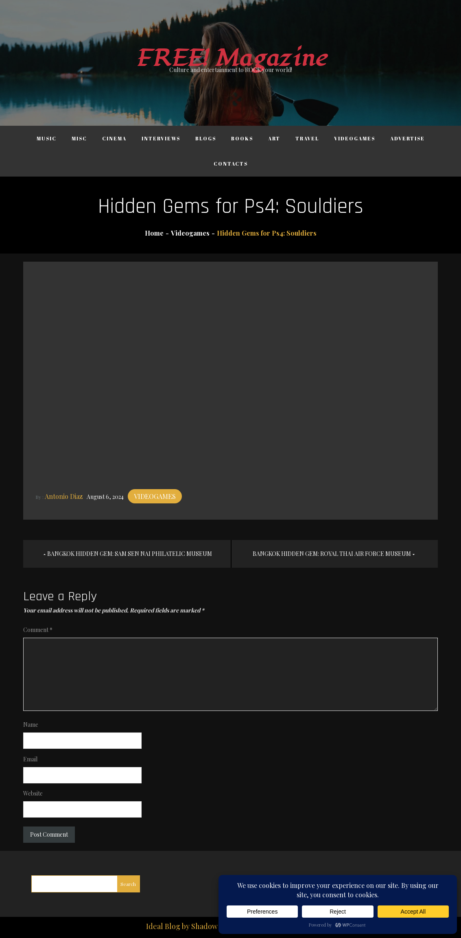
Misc (79, 138)
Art (274, 138)
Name (30, 724)
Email (30, 759)
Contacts (231, 163)
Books (242, 138)
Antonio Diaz (64, 496)
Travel (307, 138)
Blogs (205, 138)
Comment (37, 630)
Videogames (354, 138)
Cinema (114, 138)
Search (128, 884)
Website (33, 793)
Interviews (161, 138)
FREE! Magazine (230, 58)
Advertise (407, 138)
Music (47, 138)
